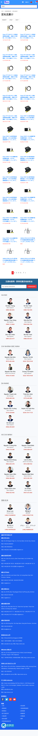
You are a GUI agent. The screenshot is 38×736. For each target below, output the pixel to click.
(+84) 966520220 (8, 546)
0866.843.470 (10, 464)
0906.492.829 (10, 427)
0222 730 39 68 (28, 361)
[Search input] (18, 6)
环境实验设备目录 (6, 721)
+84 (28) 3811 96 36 (9, 563)
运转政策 (22, 711)
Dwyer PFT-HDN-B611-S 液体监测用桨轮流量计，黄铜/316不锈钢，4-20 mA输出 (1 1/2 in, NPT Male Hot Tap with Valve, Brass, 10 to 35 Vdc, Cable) (10, 58)
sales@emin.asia (8, 643)
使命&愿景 (4, 718)
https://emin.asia (20, 643)
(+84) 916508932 (10, 515)
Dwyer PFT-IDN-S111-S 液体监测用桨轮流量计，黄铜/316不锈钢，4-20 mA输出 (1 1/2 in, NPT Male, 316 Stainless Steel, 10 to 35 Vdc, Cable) (10, 79)
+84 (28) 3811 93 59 (19, 563)
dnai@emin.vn (7, 629)
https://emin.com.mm (29, 657)
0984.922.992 (10, 492)
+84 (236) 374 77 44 (9, 614)
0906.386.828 (10, 478)
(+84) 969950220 (10, 529)
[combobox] (18, 6)
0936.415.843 (10, 375)
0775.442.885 (28, 398)
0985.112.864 (10, 324)
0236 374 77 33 (28, 412)
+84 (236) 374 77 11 (9, 611)
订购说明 (4, 716)
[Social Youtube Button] (14, 699)
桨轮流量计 (15, 11)
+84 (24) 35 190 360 (9, 549)
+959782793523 (8, 657)
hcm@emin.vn (20, 566)
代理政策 (22, 716)
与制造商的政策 (24, 708)
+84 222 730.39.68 (8, 580)
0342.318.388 (10, 449)
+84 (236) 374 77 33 (30, 611)
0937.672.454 (28, 492)
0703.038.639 (28, 449)
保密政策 (4, 708)
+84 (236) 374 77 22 (19, 611)
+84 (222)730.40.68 (18, 580)
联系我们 (4, 711)
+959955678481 (17, 657)
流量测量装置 (8, 11)
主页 (2, 11)
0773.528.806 (10, 412)
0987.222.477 (10, 338)
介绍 (3, 705)
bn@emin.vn (7, 583)
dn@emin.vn (20, 614)
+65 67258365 (18, 641)
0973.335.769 (28, 478)
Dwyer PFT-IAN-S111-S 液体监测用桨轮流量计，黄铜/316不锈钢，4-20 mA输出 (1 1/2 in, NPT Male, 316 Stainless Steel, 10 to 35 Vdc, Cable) (27, 79)
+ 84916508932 (8, 641)
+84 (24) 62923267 (8, 543)
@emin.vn (8, 597)
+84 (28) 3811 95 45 (9, 566)
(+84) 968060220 (28, 529)
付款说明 (22, 705)
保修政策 (22, 713)
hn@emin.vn (20, 549)
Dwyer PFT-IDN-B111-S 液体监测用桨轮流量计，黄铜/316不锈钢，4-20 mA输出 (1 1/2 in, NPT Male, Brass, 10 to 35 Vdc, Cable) (10, 38)
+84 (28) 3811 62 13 (30, 563)
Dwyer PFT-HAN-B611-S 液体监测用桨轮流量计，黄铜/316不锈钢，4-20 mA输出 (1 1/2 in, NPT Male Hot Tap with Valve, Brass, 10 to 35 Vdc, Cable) (27, 58)
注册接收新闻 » (32, 286)
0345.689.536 (10, 398)
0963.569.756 (28, 324)
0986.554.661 (28, 338)
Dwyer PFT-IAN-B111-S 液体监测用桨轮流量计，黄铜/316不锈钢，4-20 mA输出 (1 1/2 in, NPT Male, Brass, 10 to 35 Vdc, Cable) (27, 38)
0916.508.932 (28, 464)
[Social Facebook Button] (2, 699)
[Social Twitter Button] (6, 699)
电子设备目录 (5, 713)
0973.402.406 (10, 361)
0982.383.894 (10, 310)
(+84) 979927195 (28, 515)
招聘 (21, 718)
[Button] (1, 2)
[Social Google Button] (10, 699)
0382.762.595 (28, 310)
